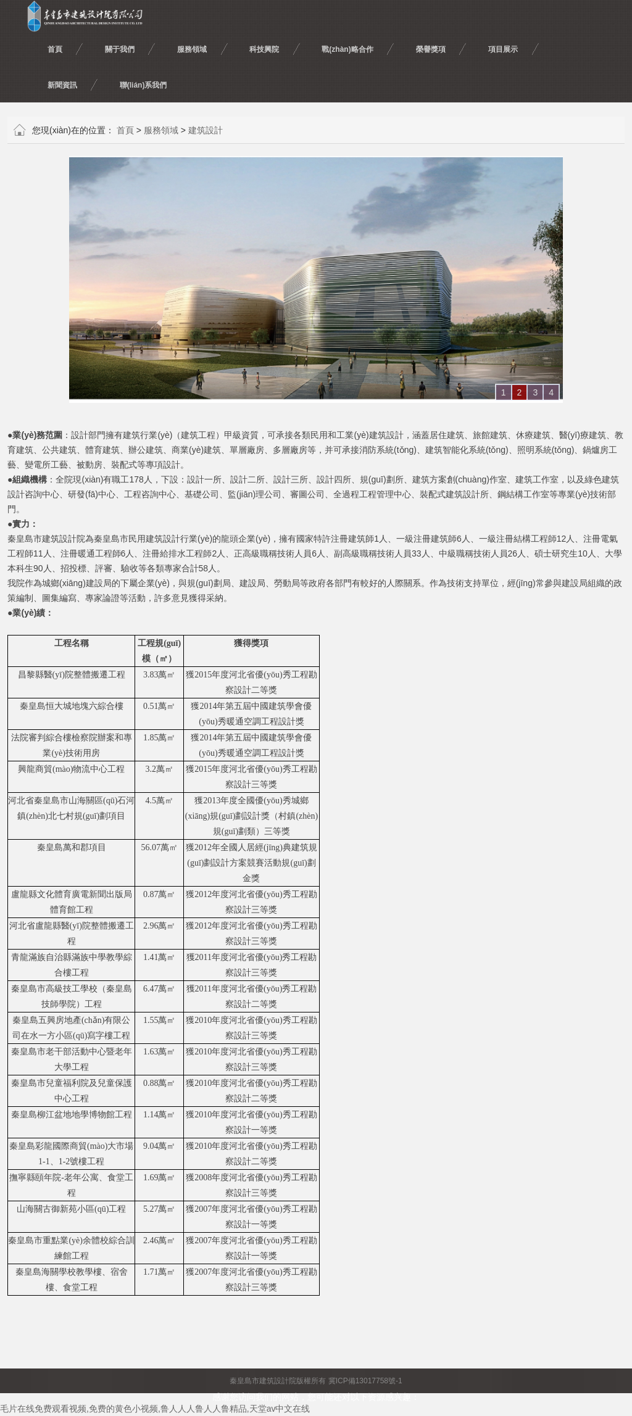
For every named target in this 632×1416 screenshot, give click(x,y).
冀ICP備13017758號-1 (365, 1381)
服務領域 (161, 130)
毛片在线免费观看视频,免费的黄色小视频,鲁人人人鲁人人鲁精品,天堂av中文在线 (155, 1409)
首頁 (125, 130)
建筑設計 (205, 130)
